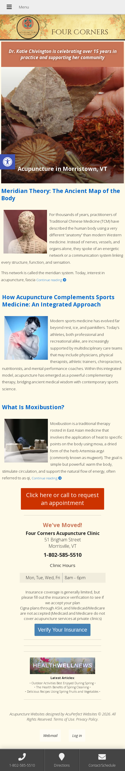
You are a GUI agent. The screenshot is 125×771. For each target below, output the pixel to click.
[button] (7, 161)
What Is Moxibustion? (33, 407)
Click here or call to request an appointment (62, 499)
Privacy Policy (87, 719)
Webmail (50, 735)
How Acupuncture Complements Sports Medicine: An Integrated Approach (58, 300)
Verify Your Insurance (62, 630)
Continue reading (51, 279)
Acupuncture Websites (27, 714)
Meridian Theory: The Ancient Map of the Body (60, 194)
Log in (77, 735)
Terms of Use (63, 719)
